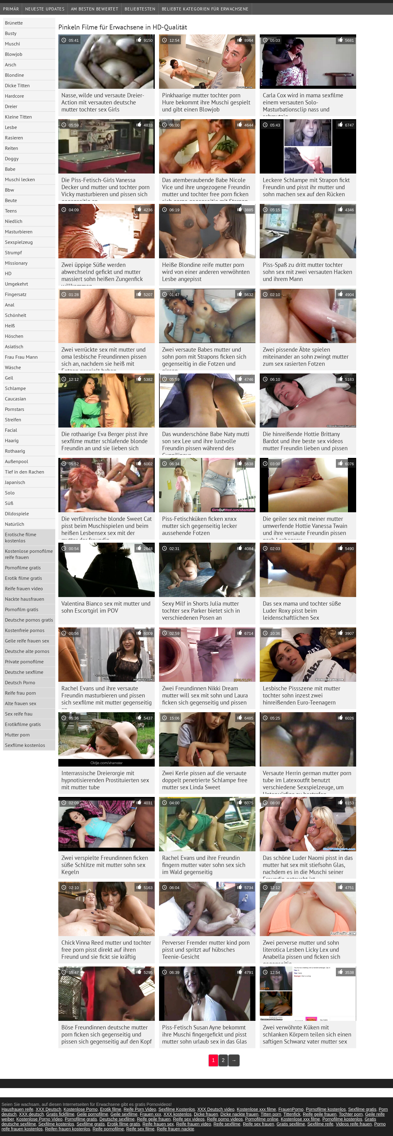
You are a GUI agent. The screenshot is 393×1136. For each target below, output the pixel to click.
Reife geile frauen (320, 1114)
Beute (11, 200)
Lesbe (11, 127)
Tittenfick (292, 1114)
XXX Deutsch (48, 1109)
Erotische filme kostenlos (20, 537)
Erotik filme (110, 1109)
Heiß (10, 325)
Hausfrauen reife (17, 1109)
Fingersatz (15, 294)
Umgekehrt (16, 284)
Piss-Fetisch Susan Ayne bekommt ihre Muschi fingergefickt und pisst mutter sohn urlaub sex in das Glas (204, 1034)
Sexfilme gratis (362, 1109)
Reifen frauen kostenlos (67, 1128)
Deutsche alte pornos (27, 651)
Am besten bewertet (95, 9)
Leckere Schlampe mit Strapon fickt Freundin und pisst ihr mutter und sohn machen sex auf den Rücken (306, 187)
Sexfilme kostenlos (25, 745)
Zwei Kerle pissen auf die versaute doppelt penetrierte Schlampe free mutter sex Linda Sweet (204, 780)
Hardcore (14, 96)
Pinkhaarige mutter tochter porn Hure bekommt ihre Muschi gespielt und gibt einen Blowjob (206, 102)
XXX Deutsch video (216, 1109)
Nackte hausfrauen (24, 599)
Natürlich (14, 524)
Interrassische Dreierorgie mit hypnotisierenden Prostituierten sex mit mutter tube (105, 780)
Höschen (14, 336)
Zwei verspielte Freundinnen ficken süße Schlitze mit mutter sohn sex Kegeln (104, 865)
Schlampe (15, 388)
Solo (10, 493)
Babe (10, 169)
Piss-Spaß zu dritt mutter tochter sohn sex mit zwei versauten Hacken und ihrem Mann (307, 272)
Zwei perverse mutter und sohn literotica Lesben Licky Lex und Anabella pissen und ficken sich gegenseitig (301, 951)
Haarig (12, 440)
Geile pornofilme (92, 1114)
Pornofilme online (261, 1119)
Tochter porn (351, 1114)
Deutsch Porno (20, 682)
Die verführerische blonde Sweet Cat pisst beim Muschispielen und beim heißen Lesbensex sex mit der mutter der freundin (106, 527)
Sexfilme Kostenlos (176, 1109)
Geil (9, 378)
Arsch (10, 64)
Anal (9, 305)
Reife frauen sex (158, 1124)
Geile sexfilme (124, 1114)
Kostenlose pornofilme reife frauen (29, 554)
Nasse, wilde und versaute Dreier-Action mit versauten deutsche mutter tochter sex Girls (102, 102)
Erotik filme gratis (23, 578)
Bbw (9, 190)
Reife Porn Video (140, 1109)
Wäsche (13, 367)
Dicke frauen (206, 1114)
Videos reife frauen (354, 1124)
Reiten (11, 148)
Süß (9, 503)
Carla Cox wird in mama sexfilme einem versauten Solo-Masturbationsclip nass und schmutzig (303, 104)
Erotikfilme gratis (23, 724)
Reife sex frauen (258, 1124)
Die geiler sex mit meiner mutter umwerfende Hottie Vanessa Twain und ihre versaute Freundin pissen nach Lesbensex (305, 527)
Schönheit (15, 315)
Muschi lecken (20, 179)
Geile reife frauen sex (27, 641)
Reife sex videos (189, 1119)
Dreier (11, 106)
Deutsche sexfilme (24, 672)
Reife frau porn (20, 693)
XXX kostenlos (178, 1114)
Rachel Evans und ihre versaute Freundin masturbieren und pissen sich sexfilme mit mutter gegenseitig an (106, 697)
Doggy (11, 158)
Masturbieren (19, 231)
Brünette (14, 23)
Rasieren (14, 138)
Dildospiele (17, 513)
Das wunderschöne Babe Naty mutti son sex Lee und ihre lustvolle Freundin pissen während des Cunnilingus (205, 442)
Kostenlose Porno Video (39, 1119)
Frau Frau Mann (21, 357)
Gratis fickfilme (60, 1114)
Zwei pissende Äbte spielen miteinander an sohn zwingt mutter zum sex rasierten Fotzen (305, 356)
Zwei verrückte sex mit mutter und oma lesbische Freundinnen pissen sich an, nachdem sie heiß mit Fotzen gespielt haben (103, 358)
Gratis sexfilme (291, 1124)
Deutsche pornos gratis (29, 620)
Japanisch (15, 482)
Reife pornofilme (108, 1128)
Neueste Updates (44, 9)
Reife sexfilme (226, 1124)
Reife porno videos (225, 1119)
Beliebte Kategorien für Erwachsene (205, 9)
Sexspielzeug (19, 242)
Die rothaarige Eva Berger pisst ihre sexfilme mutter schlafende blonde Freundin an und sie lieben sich (104, 441)
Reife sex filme (140, 1128)
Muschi (12, 44)
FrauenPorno (291, 1109)
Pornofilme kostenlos (326, 1109)
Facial (11, 430)
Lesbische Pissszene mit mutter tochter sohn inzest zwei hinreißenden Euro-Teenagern (301, 695)
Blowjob (13, 54)
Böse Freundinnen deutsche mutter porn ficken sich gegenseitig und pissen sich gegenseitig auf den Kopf (106, 1034)
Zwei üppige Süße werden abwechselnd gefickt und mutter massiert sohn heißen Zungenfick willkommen (102, 273)
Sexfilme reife (320, 1124)
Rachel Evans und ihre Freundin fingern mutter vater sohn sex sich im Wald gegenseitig (203, 865)
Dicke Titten (17, 85)
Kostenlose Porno (81, 1109)
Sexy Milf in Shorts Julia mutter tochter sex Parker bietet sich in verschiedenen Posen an (201, 610)
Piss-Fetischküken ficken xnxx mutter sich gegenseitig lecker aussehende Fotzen (199, 526)
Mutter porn (17, 735)
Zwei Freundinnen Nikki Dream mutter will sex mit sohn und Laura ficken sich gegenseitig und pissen (205, 695)
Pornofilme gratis (23, 567)
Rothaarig (15, 451)
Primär (11, 9)
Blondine (14, 75)
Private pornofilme (24, 661)
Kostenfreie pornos (25, 630)
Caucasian (15, 399)
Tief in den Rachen (24, 472)
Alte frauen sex (20, 703)
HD (8, 273)
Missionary (16, 263)
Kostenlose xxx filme (256, 1109)
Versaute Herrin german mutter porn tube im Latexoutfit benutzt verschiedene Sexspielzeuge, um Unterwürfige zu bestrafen (307, 781)
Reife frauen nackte (175, 1128)
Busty (10, 33)
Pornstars (14, 409)
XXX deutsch (31, 1114)
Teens (11, 211)
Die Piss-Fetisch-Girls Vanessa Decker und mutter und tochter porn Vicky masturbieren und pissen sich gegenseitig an (105, 188)
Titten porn (271, 1114)
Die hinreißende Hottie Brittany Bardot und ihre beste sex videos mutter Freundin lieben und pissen (305, 441)
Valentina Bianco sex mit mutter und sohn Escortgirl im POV (105, 607)
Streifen (13, 419)
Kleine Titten (18, 117)
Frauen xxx (150, 1114)
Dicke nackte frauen (239, 1114)
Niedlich (13, 221)
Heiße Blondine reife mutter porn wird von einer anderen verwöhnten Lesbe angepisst (206, 272)
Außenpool (16, 461)
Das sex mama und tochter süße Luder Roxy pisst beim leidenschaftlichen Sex (302, 610)
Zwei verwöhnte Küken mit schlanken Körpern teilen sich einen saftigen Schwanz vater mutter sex (307, 1034)
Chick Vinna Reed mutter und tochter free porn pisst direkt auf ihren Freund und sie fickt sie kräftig (106, 949)
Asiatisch (14, 346)
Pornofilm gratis (21, 609)
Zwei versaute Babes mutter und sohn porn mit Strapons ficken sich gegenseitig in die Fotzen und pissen (204, 358)
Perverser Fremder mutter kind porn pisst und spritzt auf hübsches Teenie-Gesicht (206, 949)
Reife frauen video (24, 588)
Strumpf (13, 252)
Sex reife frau (19, 714)
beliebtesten (140, 9)
